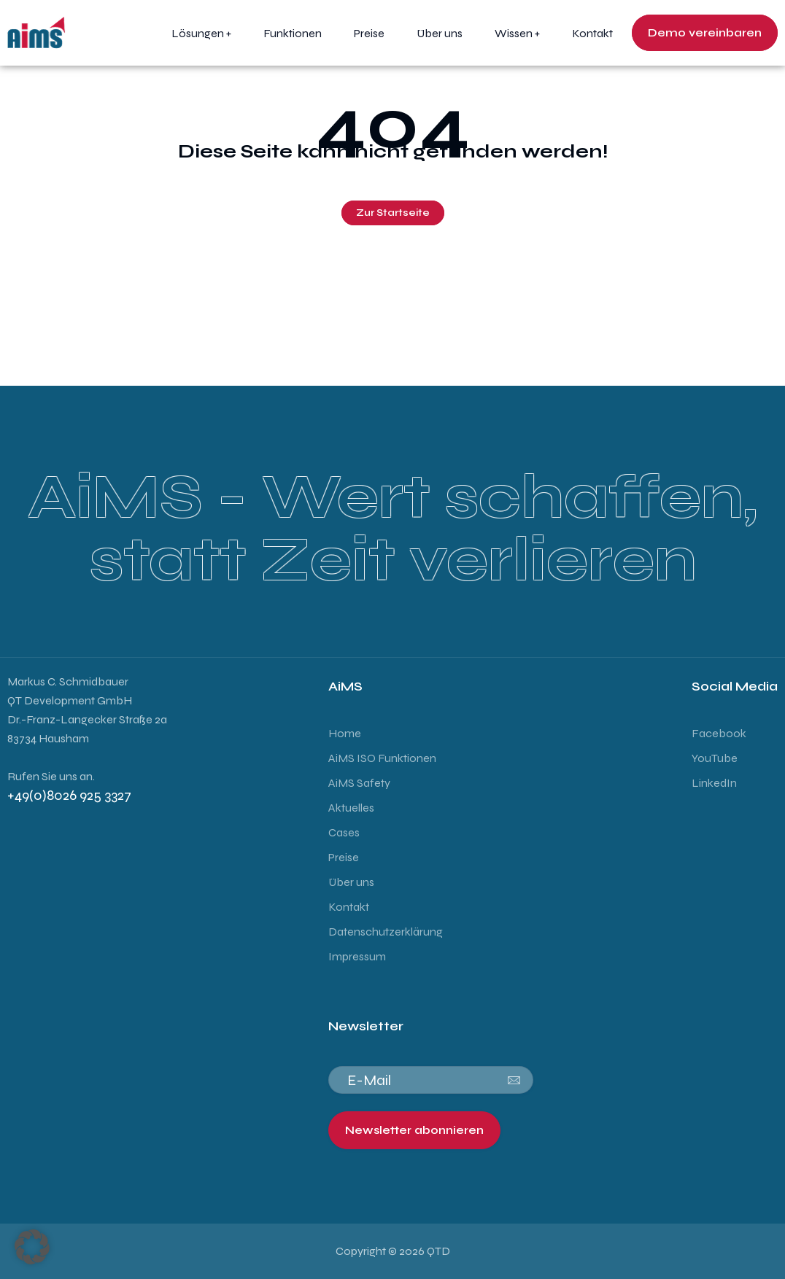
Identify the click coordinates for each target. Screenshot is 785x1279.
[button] (32, 1247)
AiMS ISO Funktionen (382, 758)
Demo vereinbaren (705, 32)
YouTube (715, 758)
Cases (344, 832)
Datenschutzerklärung (385, 931)
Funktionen (292, 33)
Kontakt (592, 33)
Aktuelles (351, 808)
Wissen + (517, 33)
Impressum (358, 956)
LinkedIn (714, 783)
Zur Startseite (393, 212)
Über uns (440, 33)
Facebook (719, 733)
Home (344, 733)
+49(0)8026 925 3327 (70, 795)
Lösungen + (201, 33)
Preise (369, 33)
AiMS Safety (359, 783)
